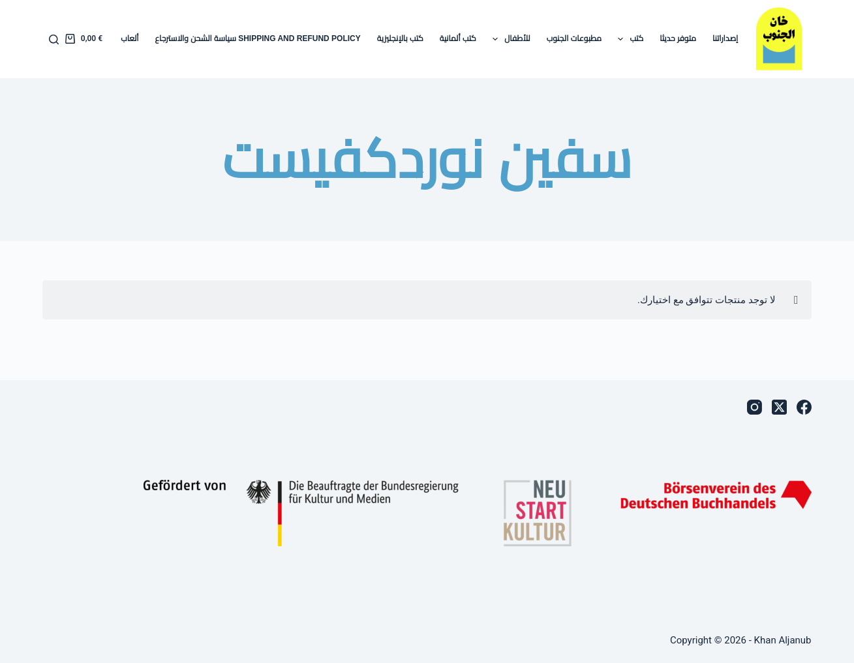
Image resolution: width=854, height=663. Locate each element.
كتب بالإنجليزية (400, 38)
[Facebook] (804, 407)
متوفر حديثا (678, 38)
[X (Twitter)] (779, 407)
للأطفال (508, 39)
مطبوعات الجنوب (574, 38)
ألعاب (129, 38)
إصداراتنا (725, 38)
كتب (628, 39)
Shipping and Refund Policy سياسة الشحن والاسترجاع (258, 38)
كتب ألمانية (458, 38)
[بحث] (54, 39)
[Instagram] (754, 407)
